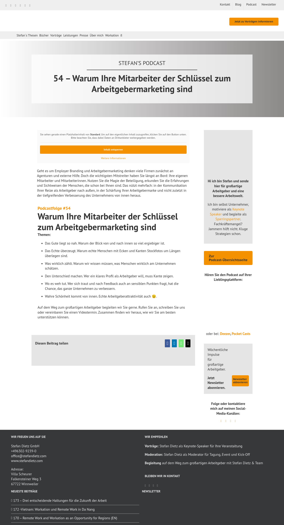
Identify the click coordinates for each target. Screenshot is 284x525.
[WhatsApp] (181, 343)
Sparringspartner (227, 219)
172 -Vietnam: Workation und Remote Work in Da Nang (54, 509)
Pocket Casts (241, 333)
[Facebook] (167, 343)
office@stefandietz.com (28, 456)
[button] (121, 35)
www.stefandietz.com (27, 461)
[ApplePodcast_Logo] (228, 317)
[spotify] (225, 420)
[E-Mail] (188, 343)
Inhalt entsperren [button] (113, 149)
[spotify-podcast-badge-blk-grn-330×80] (228, 302)
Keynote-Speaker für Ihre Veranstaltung (213, 446)
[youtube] (235, 420)
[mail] (230, 420)
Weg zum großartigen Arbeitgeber (200, 463)
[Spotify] (153, 485)
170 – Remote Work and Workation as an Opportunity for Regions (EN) (65, 518)
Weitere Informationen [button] (113, 158)
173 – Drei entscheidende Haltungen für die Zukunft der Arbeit (60, 500)
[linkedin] (221, 420)
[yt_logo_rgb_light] (228, 287)
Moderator (196, 454)
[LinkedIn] (174, 343)
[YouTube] (157, 485)
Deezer (225, 333)
